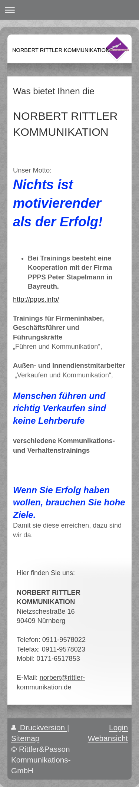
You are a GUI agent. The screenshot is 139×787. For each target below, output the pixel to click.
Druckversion (39, 727)
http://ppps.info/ (36, 299)
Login (118, 727)
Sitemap (25, 738)
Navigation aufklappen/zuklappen (69, 10)
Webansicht (108, 738)
